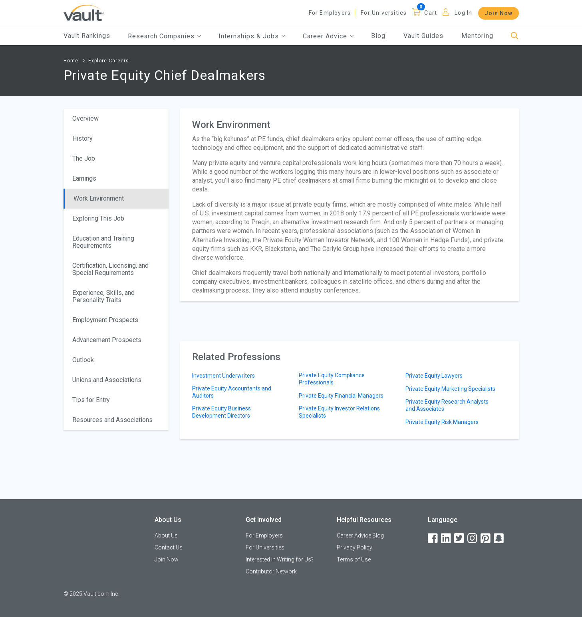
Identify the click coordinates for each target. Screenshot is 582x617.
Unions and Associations (106, 380)
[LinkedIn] (446, 538)
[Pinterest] (486, 538)
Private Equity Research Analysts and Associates (447, 405)
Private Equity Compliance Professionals (332, 379)
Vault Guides (423, 36)
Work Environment (98, 198)
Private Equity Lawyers (434, 375)
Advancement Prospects (106, 340)
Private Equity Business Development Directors (221, 412)
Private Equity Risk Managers (442, 422)
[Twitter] (459, 538)
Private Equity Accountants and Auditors (231, 392)
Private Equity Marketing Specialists (450, 389)
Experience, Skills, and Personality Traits (103, 296)
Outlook (83, 360)
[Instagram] (473, 538)
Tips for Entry (91, 400)
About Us (166, 535)
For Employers (330, 13)
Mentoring (477, 36)
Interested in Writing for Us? (280, 559)
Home (71, 61)
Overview (85, 118)
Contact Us (169, 547)
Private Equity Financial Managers (341, 395)
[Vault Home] (84, 12)
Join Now (498, 13)
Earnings (84, 178)
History (82, 138)
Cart (430, 13)
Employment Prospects (105, 320)
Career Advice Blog (360, 535)
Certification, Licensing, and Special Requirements (110, 269)
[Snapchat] (499, 538)
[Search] (514, 36)
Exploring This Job (98, 218)
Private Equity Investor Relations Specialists (339, 412)
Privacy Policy (354, 547)
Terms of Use (354, 559)
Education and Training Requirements (103, 242)
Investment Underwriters (223, 375)
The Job (83, 158)
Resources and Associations (112, 420)
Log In (463, 13)
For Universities (384, 13)
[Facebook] (433, 538)
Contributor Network (271, 571)
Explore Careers (108, 61)
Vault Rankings (87, 36)
